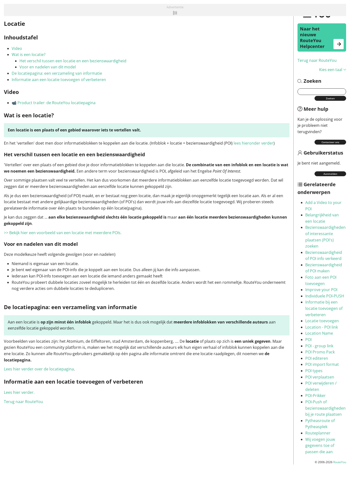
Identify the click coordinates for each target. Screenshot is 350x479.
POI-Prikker (315, 395)
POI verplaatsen (319, 377)
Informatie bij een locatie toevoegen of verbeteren (323, 308)
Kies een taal (332, 69)
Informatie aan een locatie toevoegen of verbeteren (59, 79)
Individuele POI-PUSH (324, 296)
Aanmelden (330, 173)
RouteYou (339, 462)
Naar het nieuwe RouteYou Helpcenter (322, 37)
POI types (314, 370)
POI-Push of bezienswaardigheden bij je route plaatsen (325, 408)
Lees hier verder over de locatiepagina (39, 369)
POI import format (322, 364)
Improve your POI (321, 289)
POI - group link (319, 346)
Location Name (319, 333)
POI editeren (316, 358)
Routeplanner (318, 433)
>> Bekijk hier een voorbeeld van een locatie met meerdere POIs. (63, 232)
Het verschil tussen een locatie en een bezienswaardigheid (72, 61)
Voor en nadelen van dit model (47, 67)
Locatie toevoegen (322, 320)
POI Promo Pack (320, 352)
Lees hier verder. (19, 392)
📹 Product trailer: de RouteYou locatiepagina (54, 102)
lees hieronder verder (253, 143)
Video (17, 48)
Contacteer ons (330, 142)
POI (308, 339)
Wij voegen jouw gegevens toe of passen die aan (320, 445)
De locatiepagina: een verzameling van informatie (57, 73)
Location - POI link (321, 327)
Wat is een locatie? (28, 54)
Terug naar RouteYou (317, 60)
